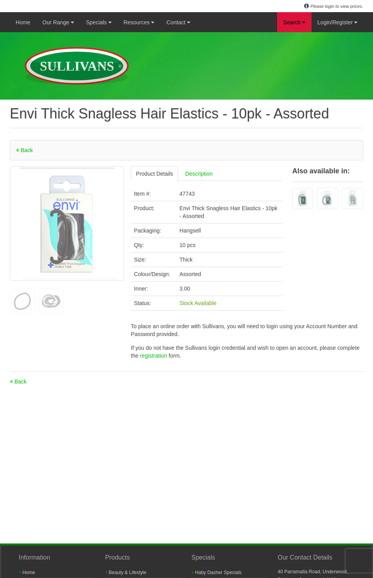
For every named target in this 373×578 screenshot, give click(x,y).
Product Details (154, 174)
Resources (139, 22)
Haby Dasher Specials (216, 572)
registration (154, 356)
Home (23, 22)
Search (294, 22)
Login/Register (337, 22)
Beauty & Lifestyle (126, 572)
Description (199, 174)
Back (24, 150)
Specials (99, 22)
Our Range (58, 22)
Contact (178, 22)
